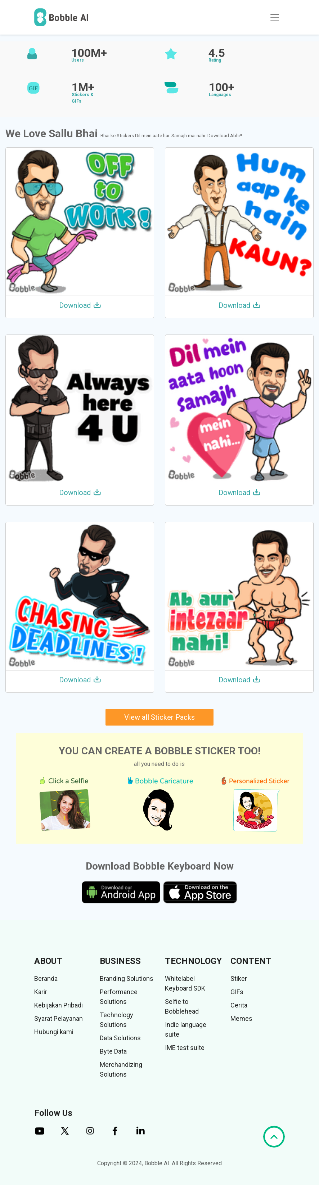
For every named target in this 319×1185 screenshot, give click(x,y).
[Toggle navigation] (275, 17)
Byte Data (113, 1051)
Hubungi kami (53, 1032)
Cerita (238, 1005)
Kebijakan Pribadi (58, 1005)
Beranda (46, 978)
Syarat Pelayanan (58, 1018)
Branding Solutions (126, 978)
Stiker (238, 978)
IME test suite (185, 1047)
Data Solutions (120, 1038)
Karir (40, 992)
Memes (241, 1018)
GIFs (236, 992)
